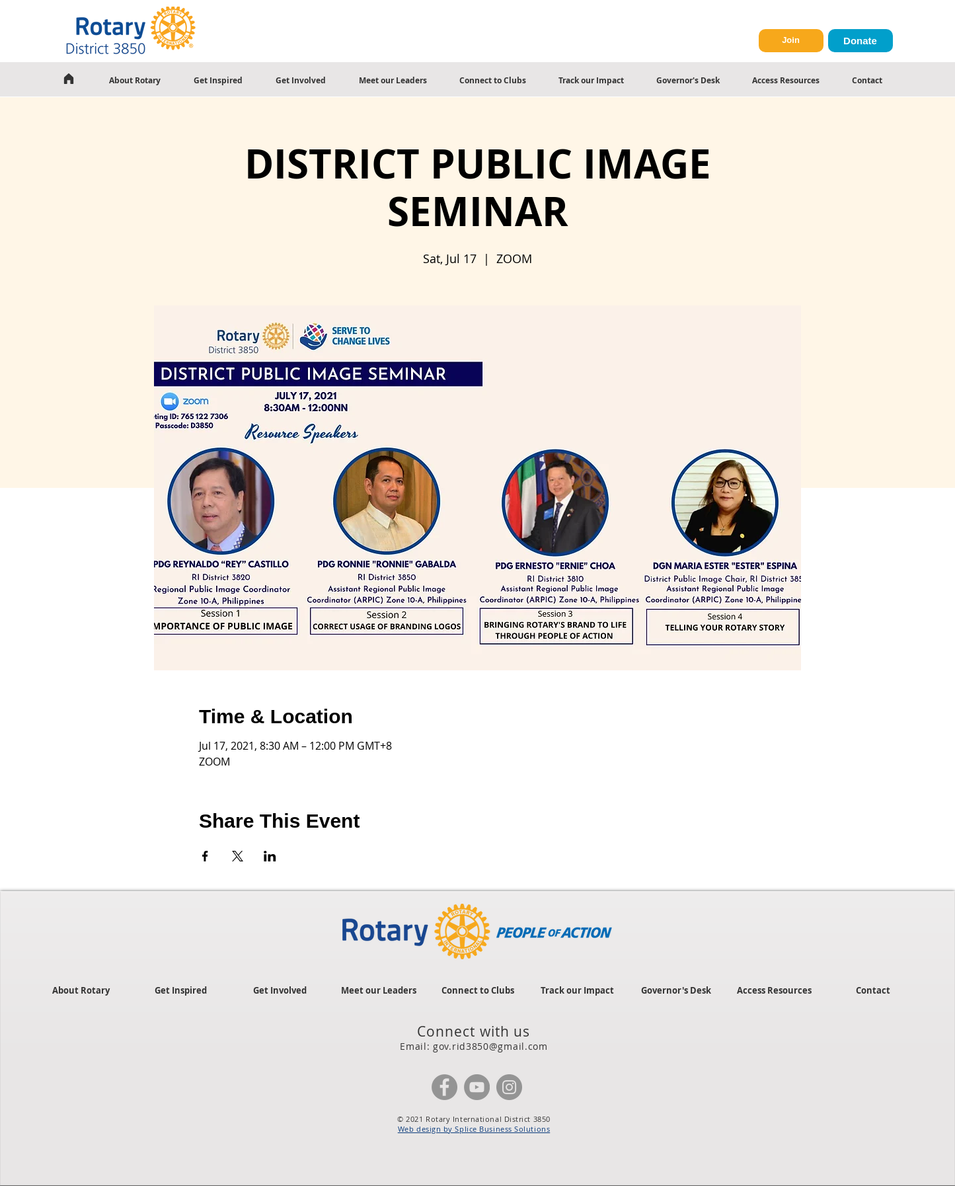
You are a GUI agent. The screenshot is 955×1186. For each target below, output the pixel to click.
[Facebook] (444, 1087)
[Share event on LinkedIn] (270, 856)
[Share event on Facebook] (205, 856)
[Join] (791, 40)
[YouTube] (477, 1087)
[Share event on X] (237, 856)
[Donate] (860, 40)
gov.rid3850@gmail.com (490, 1046)
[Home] (69, 78)
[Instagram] (509, 1087)
